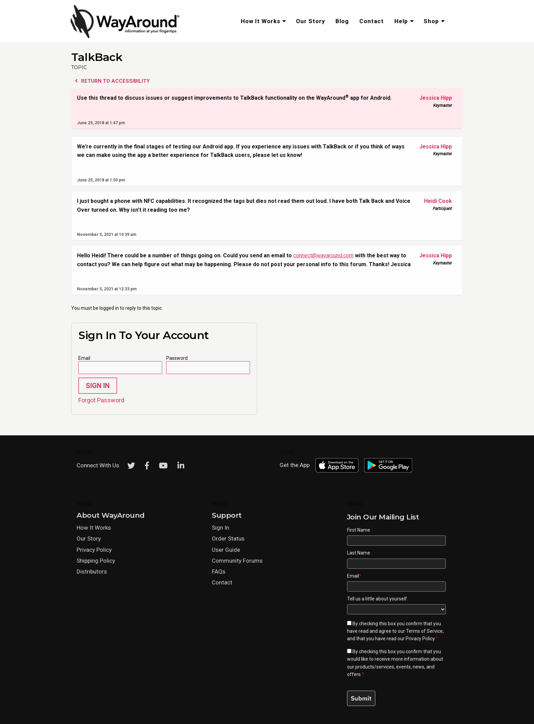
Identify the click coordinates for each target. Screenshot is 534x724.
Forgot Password (101, 400)
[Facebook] (147, 465)
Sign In (98, 386)
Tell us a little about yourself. (377, 598)
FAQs (218, 571)
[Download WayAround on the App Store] (337, 465)
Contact (222, 582)
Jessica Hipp (432, 98)
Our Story (89, 538)
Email (84, 358)
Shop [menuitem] (431, 21)
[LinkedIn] (181, 465)
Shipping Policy (96, 560)
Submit (361, 698)
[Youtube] (163, 465)
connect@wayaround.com (323, 255)
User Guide (226, 549)
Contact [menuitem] (371, 21)
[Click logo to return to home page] (125, 37)
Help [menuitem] (401, 21)
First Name (358, 530)
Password (177, 358)
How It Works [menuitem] (260, 21)
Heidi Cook (432, 201)
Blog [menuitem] (342, 21)
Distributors (92, 571)
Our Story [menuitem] (310, 21)
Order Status (228, 538)
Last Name (358, 553)
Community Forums (237, 560)
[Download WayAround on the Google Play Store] (388, 465)
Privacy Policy (94, 549)
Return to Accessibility (112, 81)
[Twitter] (131, 465)
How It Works (94, 527)
